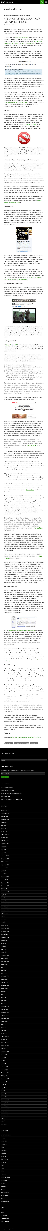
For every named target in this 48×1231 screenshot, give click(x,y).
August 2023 (4, 867)
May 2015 (3, 1091)
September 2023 (5, 864)
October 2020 (4, 934)
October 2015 (4, 1075)
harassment (4, 1162)
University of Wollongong (22, 743)
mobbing (3, 1174)
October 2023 (4, 861)
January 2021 (4, 925)
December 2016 (5, 1042)
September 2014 (5, 1115)
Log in (2, 1212)
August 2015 (4, 1082)
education (18, 15)
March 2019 (4, 973)
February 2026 (5, 813)
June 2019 (3, 967)
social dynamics (5, 1195)
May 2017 (3, 1027)
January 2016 (4, 1069)
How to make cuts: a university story (11, 799)
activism (3, 1138)
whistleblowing (5, 1201)
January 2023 (4, 880)
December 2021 (5, 907)
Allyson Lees (30, 490)
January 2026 (4, 816)
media (2, 1168)
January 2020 (4, 958)
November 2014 (5, 1109)
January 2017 (4, 1039)
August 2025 (4, 822)
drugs (2, 1147)
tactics (2, 1198)
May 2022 (3, 898)
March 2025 (4, 831)
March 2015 (4, 1097)
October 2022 (4, 889)
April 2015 (3, 1094)
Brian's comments (7, 2)
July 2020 (3, 943)
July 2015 (3, 1085)
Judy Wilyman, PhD (11, 345)
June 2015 (3, 1088)
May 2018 (3, 997)
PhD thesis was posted (21, 37)
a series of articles (31, 124)
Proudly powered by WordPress (8, 1229)
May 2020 (3, 946)
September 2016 (5, 1051)
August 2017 (4, 1021)
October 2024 (4, 840)
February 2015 (5, 1100)
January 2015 (4, 1103)
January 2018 (4, 1009)
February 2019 (5, 976)
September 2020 (5, 937)
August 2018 (4, 988)
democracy (4, 1144)
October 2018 (4, 982)
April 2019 (3, 970)
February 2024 (5, 855)
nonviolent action (5, 1177)
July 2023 (3, 870)
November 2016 (5, 1045)
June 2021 (3, 919)
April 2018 (3, 1000)
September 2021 (5, 910)
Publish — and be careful (7, 790)
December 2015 (5, 1072)
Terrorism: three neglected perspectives (11, 793)
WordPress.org (5, 1221)
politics (3, 1183)
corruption (4, 1141)
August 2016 (4, 1054)
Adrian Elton (38, 528)
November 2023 (5, 858)
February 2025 (5, 834)
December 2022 (5, 883)
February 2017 (5, 1036)
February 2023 (5, 877)
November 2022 (5, 886)
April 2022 (3, 901)
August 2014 (4, 1118)
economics (3, 1150)
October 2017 (4, 1015)
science (28, 15)
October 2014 (4, 1112)
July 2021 (3, 916)
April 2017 (3, 1030)
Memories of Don (5, 796)
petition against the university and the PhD (16, 102)
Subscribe (4, 777)
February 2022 (5, 904)
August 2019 (4, 964)
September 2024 (5, 843)
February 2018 (5, 1006)
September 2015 (5, 1079)
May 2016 (3, 1060)
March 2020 (4, 952)
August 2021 (4, 913)
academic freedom (9, 15)
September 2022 (5, 892)
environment (4, 1159)
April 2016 (3, 1063)
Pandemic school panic (7, 787)
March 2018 (4, 1003)
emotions (3, 1156)
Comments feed (5, 1218)
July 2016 (3, 1057)
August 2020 (4, 940)
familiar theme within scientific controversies (22, 630)
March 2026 (4, 810)
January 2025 (4, 837)
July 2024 (3, 849)
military (3, 1171)
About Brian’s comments (7, 753)
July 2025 (3, 825)
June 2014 (3, 1124)
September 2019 (5, 961)
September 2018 (5, 985)
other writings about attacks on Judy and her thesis (25, 737)
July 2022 (3, 895)
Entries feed (4, 1215)
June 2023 (3, 873)
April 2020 (3, 949)
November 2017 (5, 1012)
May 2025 (3, 828)
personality (4, 1180)
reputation (3, 1186)
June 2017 (3, 1024)
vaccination (34, 743)
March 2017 (4, 1033)
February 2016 (5, 1066)
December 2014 (5, 1106)
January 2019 (4, 979)
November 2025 (5, 819)
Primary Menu (46, 2)
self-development (5, 1192)
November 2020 (5, 931)
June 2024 (3, 852)
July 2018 (3, 991)
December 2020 (5, 928)
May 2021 (3, 922)
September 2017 (5, 1018)
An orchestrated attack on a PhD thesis (22, 20)
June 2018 (3, 994)
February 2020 (5, 955)
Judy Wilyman (8, 743)
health (23, 15)
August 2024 (4, 846)
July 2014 (3, 1121)
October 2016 (4, 1048)
